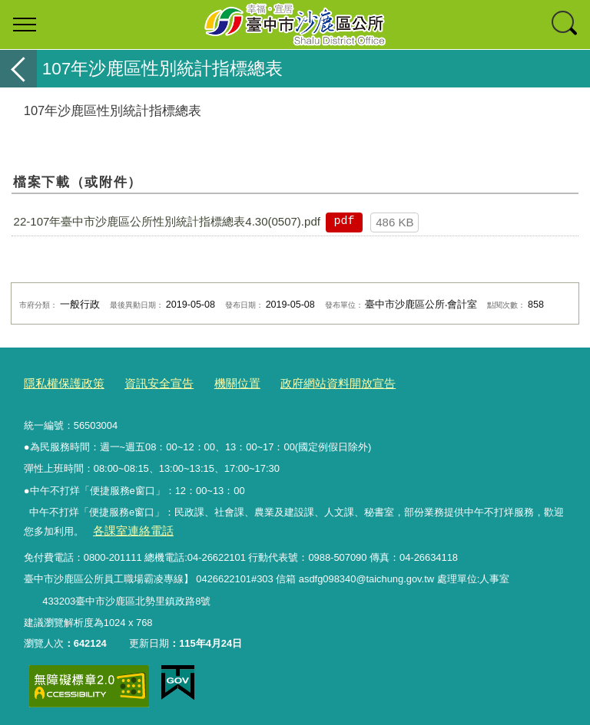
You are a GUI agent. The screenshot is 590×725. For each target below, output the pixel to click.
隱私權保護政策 (59, 382)
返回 (18, 68)
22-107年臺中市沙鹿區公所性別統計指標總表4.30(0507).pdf (167, 221)
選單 (24, 24)
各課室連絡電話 (127, 527)
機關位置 (214, 382)
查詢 (565, 24)
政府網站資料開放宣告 (304, 382)
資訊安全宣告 (144, 382)
